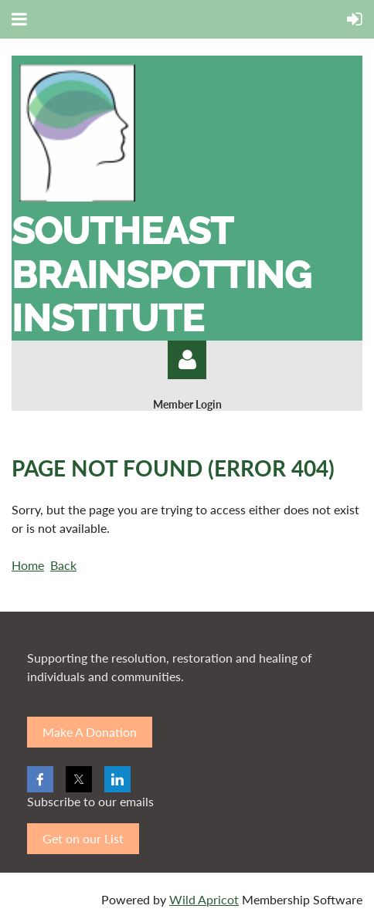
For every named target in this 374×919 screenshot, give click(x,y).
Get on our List (83, 838)
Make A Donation (89, 731)
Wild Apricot (204, 899)
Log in (187, 360)
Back (63, 565)
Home (28, 565)
